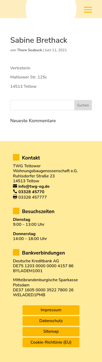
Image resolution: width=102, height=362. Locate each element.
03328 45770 (31, 192)
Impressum (51, 310)
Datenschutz (51, 321)
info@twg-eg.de (33, 186)
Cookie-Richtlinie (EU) (51, 342)
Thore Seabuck (29, 50)
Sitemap (51, 331)
